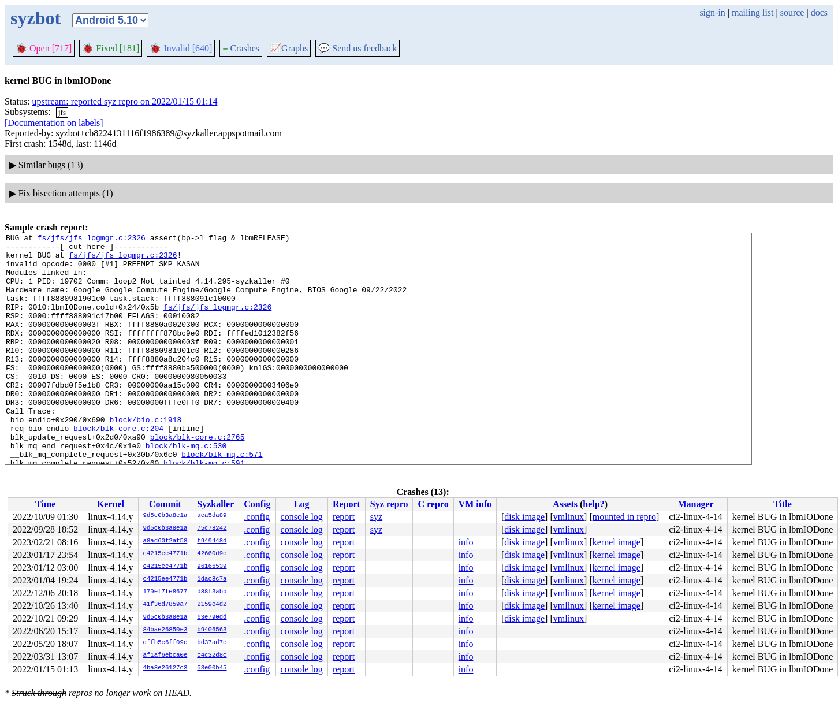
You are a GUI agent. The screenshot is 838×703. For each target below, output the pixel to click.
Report (346, 504)
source (792, 12)
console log (302, 517)
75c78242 (211, 529)
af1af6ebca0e (165, 656)
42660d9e (211, 554)
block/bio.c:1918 (145, 457)
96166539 (211, 567)
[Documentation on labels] (54, 123)
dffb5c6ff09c (165, 643)
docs (819, 12)
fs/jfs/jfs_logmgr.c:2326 (92, 239)
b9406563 (211, 630)
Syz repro (389, 504)
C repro (433, 504)
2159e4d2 (211, 605)
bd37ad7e (211, 643)
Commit (165, 504)
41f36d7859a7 (165, 605)
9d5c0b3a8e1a (165, 516)
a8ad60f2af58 (165, 541)
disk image (524, 517)
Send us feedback (357, 48)
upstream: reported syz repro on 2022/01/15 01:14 (125, 101)
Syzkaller (215, 504)
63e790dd (211, 617)
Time (45, 504)
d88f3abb (211, 592)
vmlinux (568, 517)
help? (593, 504)
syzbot (35, 18)
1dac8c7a (211, 579)
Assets (565, 504)
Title (782, 504)
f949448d (211, 541)
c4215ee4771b (165, 554)
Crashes (240, 48)
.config (257, 517)
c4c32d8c (211, 656)
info (466, 542)
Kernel (110, 504)
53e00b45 (211, 668)
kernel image (616, 542)
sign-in (712, 12)
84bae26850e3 (165, 630)
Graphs (289, 48)
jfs (62, 112)
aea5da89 (211, 516)
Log (302, 504)
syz (376, 517)
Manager (695, 504)
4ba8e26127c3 (165, 668)
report (344, 517)
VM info (475, 504)
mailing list (752, 12)
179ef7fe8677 (165, 592)
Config (257, 504)
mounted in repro (624, 517)
